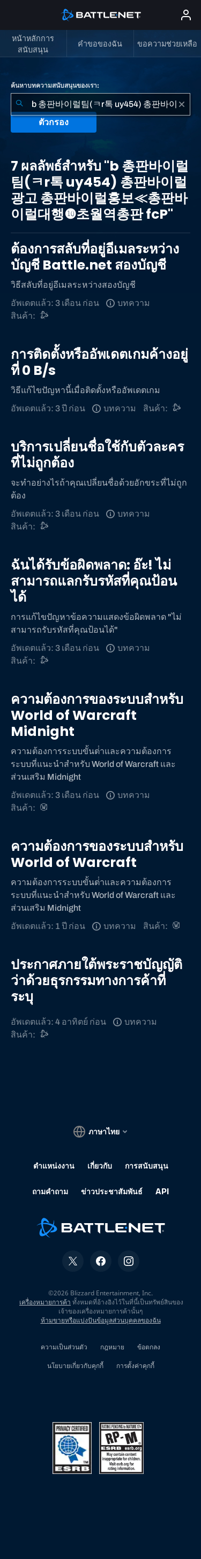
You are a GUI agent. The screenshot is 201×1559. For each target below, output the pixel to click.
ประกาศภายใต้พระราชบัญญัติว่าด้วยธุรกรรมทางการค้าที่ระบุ (96, 980)
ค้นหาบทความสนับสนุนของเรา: (55, 85)
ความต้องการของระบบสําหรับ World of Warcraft (97, 854)
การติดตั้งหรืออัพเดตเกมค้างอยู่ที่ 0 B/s (99, 362)
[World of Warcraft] (45, 807)
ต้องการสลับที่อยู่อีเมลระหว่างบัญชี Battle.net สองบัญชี (95, 257)
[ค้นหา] (19, 104)
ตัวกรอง (54, 122)
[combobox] (100, 104)
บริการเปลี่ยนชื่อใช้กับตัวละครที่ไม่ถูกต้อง (97, 454)
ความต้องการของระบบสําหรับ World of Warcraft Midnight (97, 715)
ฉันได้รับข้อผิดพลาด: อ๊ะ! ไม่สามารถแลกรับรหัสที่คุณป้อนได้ (94, 581)
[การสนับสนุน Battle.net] (45, 315)
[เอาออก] (181, 104)
